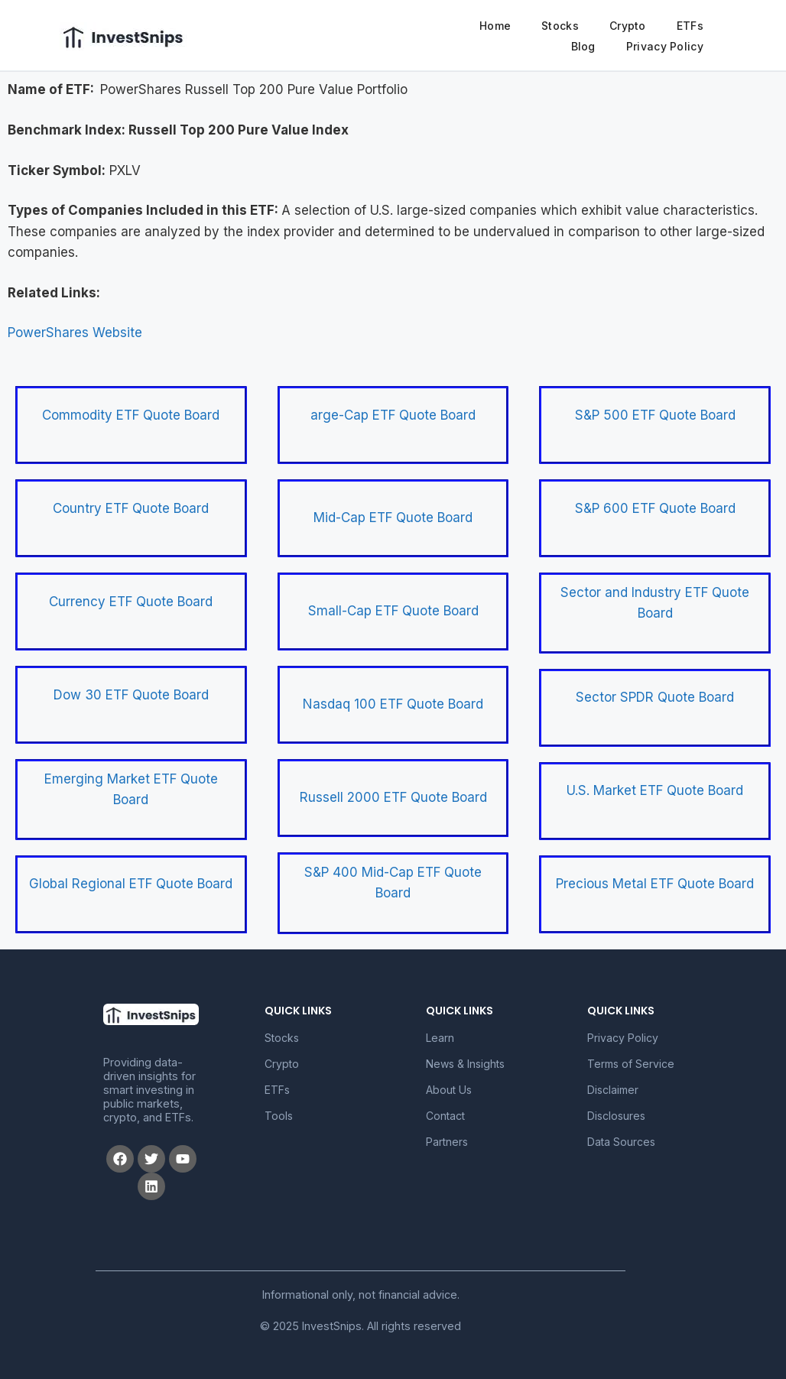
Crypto (627, 25)
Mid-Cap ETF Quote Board (393, 517)
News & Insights (465, 1063)
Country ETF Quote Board (131, 508)
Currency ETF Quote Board (131, 601)
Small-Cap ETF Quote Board (393, 610)
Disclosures (616, 1115)
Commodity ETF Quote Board (130, 415)
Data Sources (621, 1141)
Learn (440, 1037)
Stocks (560, 25)
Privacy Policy (664, 46)
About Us (449, 1089)
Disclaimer (612, 1089)
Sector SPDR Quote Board (655, 697)
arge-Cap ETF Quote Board (393, 415)
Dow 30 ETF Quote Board (131, 694)
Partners (447, 1141)
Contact (445, 1115)
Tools (279, 1115)
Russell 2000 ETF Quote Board (393, 797)
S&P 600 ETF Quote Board (655, 508)
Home (495, 25)
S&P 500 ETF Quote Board (655, 415)
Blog (583, 46)
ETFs (690, 25)
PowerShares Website (75, 332)
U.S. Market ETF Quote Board (655, 790)
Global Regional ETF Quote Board (130, 883)
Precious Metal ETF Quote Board (655, 883)
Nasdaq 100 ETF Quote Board (393, 704)
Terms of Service (630, 1063)
